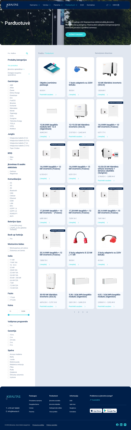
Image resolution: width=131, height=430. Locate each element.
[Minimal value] (18, 315)
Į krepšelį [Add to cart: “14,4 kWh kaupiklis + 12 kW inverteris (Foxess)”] (43, 178)
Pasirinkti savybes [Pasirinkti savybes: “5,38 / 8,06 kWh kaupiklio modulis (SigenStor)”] (75, 306)
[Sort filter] (108, 53)
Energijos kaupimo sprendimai (18, 74)
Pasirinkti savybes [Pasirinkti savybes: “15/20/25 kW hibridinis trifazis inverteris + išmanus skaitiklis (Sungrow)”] (104, 180)
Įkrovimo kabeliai (54, 404)
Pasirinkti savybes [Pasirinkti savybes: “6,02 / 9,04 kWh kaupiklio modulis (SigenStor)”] (104, 306)
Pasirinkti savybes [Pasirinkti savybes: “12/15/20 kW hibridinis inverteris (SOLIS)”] (75, 136)
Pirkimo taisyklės (51, 425)
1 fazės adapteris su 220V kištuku (81, 84)
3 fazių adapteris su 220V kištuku (109, 253)
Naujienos (73, 408)
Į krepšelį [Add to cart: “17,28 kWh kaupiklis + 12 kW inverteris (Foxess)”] (72, 222)
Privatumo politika (38, 425)
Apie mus (72, 404)
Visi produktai (13, 66)
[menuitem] (108, 5)
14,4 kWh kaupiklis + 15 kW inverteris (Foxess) (79, 167)
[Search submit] (27, 53)
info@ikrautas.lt (13, 411)
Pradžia (41, 53)
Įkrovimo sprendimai (16, 69)
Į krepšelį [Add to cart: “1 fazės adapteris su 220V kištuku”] (72, 94)
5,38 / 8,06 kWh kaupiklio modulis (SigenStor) (80, 295)
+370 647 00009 (13, 408)
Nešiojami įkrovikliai (55, 408)
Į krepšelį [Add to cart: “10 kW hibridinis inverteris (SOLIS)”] (101, 94)
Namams (35, 5)
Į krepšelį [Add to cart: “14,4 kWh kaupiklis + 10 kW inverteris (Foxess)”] (101, 136)
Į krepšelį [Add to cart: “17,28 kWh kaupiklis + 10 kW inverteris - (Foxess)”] (43, 222)
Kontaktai (91, 5)
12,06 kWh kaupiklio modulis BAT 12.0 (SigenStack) (49, 127)
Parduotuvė (71, 5)
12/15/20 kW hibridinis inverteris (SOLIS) (79, 126)
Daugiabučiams (34, 404)
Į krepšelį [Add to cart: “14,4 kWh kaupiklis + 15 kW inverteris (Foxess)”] (72, 178)
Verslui (47, 5)
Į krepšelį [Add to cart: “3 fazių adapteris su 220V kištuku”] (101, 264)
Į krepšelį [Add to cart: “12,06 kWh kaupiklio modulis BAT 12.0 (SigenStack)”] (43, 136)
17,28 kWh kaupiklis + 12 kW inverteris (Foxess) (80, 211)
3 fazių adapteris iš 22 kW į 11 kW (80, 253)
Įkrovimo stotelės (54, 400)
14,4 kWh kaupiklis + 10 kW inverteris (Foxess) (108, 126)
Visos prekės (53, 412)
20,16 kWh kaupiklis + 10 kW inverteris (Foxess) (109, 211)
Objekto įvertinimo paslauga (48, 84)
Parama (58, 5)
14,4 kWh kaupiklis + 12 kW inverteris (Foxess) (50, 167)
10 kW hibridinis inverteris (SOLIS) (109, 84)
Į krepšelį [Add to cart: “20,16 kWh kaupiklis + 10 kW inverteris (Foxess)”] (101, 222)
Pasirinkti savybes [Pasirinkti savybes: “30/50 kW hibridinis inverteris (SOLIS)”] (46, 306)
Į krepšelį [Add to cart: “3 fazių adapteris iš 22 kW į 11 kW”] (72, 264)
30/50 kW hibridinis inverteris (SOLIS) (48, 295)
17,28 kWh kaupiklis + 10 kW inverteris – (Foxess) (51, 211)
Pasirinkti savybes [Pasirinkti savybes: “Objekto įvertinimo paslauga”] (46, 94)
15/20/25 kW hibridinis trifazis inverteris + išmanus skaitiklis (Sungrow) (108, 169)
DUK (82, 5)
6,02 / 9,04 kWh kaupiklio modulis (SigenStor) (109, 295)
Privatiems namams (35, 400)
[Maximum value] (24, 311)
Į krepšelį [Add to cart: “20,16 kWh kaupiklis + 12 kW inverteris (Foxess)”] (43, 264)
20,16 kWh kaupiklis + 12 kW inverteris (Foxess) (51, 253)
